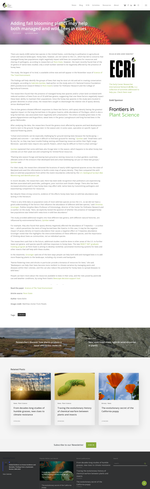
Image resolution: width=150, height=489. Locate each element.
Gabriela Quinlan (38, 83)
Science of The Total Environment (38, 288)
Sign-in (91, 445)
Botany (104, 403)
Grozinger (30, 254)
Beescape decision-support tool (66, 278)
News (36, 33)
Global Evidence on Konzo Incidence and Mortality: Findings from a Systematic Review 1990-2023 (22, 467)
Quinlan (79, 138)
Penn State (58, 62)
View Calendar (7, 474)
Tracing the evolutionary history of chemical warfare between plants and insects (92, 473)
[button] (146, 5)
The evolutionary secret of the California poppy (89, 483)
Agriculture (29, 33)
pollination (21, 315)
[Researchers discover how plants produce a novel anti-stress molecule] (37, 342)
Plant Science (22, 403)
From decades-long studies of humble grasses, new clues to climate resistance (93, 463)
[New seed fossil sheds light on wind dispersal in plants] (112, 342)
